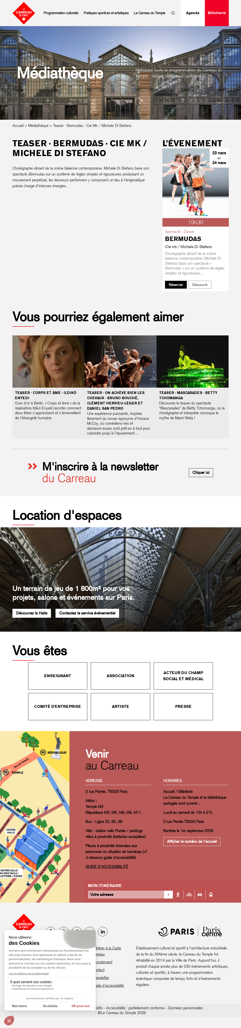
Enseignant (57, 675)
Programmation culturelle (61, 13)
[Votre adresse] (126, 894)
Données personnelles (185, 1008)
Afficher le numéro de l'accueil (192, 841)
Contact (98, 969)
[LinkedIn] (103, 931)
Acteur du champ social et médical (183, 675)
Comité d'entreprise (57, 706)
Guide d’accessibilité (108, 985)
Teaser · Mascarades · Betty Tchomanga (188, 395)
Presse (183, 706)
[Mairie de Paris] (190, 931)
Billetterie (217, 13)
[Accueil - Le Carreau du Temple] (23, 925)
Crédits (97, 1008)
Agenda (192, 13)
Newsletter (100, 977)
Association (120, 675)
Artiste (120, 706)
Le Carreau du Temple (149, 13)
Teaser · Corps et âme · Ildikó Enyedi (45, 395)
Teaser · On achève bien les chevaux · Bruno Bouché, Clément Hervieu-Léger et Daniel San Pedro (116, 401)
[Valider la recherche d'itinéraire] (168, 894)
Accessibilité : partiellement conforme (135, 1008)
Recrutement (102, 962)
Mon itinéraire (105, 885)
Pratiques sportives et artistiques (106, 13)
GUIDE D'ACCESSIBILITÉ (107, 866)
